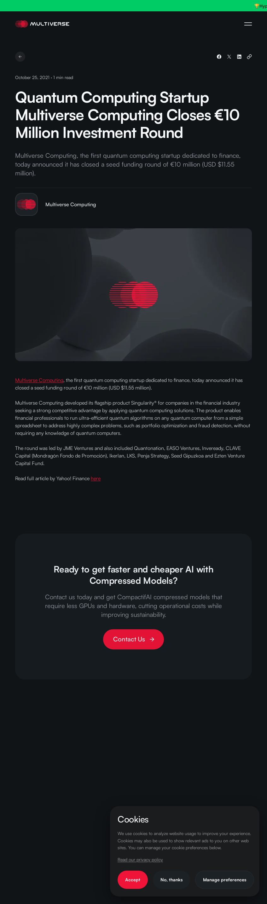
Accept (132, 879)
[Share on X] (229, 56)
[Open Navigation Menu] (248, 24)
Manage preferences (224, 879)
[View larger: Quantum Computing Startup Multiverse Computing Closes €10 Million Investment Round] (133, 294)
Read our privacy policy (140, 859)
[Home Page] (42, 23)
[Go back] (20, 57)
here (96, 478)
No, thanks (171, 879)
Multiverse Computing (39, 380)
